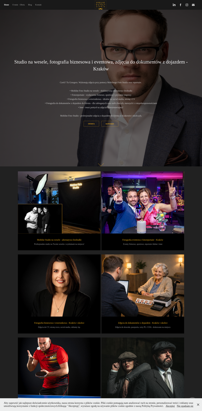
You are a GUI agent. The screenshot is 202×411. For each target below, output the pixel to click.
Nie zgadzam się (185, 406)
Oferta (22, 5)
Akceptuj (170, 406)
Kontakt (38, 5)
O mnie (15, 5)
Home (6, 5)
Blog (30, 5)
